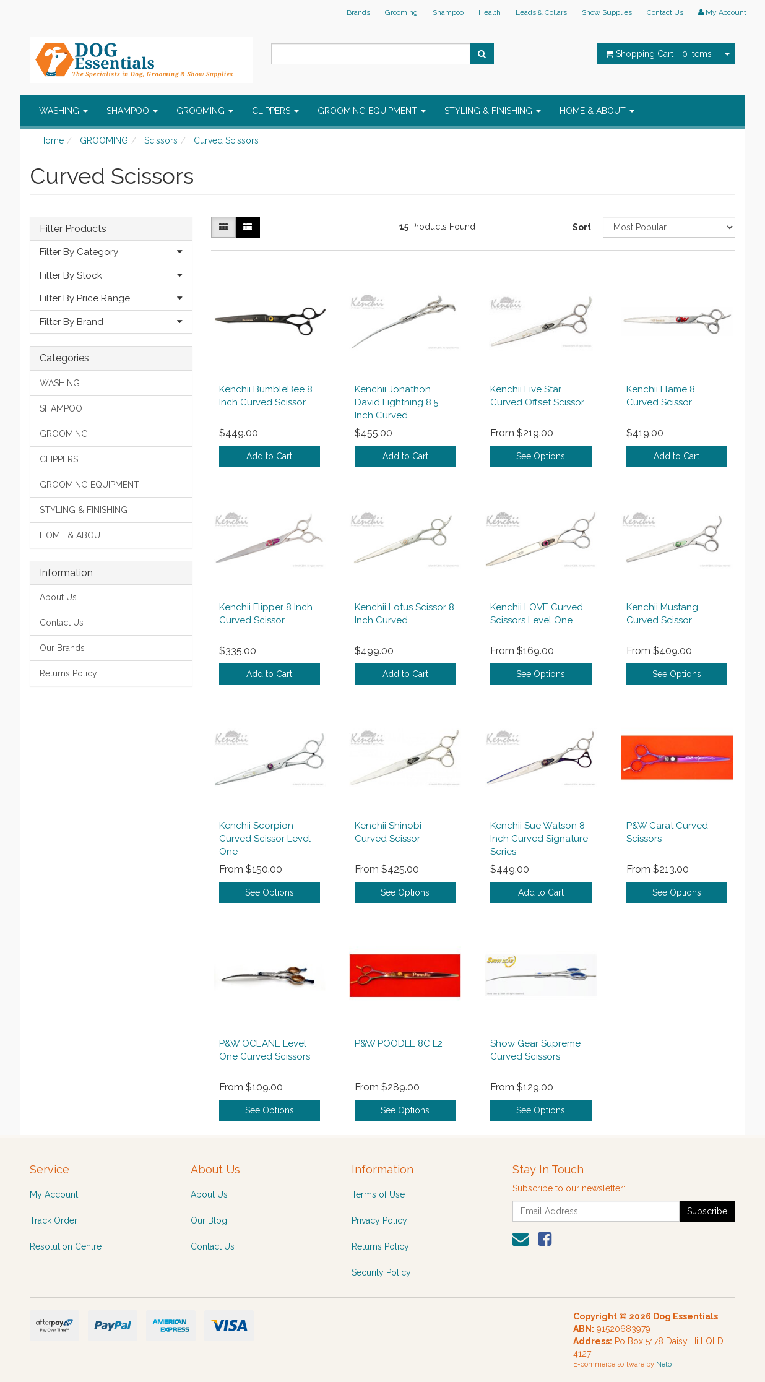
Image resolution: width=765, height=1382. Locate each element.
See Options (540, 456)
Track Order (53, 1220)
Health (489, 12)
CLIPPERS (275, 111)
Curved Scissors (226, 140)
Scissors (161, 140)
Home (51, 140)
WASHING (63, 111)
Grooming (401, 12)
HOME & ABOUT (597, 111)
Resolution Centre (66, 1246)
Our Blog (209, 1220)
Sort (582, 227)
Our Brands (62, 648)
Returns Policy (68, 673)
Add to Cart (269, 456)
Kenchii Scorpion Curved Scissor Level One (265, 838)
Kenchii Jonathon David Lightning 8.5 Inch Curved (396, 402)
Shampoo (448, 12)
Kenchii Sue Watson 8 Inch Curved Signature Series (539, 838)
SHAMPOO (132, 111)
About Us (58, 597)
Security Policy (381, 1272)
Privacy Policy (379, 1220)
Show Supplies (607, 12)
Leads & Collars (541, 12)
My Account (54, 1194)
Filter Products (73, 229)
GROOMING (204, 111)
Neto (664, 1364)
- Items (658, 54)
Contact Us (665, 12)
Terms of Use (378, 1194)
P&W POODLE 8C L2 (399, 1043)
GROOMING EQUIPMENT (372, 111)
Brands (358, 12)
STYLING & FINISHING (492, 111)
